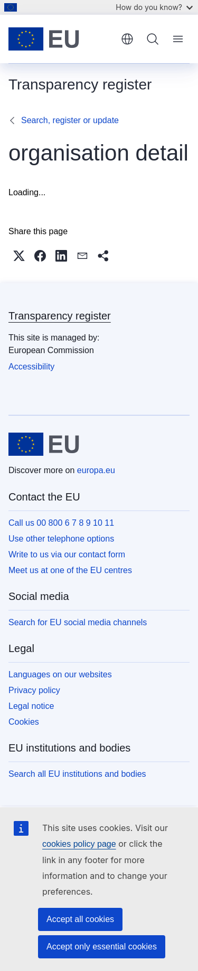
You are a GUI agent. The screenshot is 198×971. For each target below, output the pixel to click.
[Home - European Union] (61, 39)
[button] (19, 255)
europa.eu (96, 470)
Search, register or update (70, 120)
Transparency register (59, 316)
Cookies (23, 721)
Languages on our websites (60, 674)
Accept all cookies (80, 919)
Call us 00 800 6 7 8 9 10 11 (61, 522)
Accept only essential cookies (101, 946)
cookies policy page (79, 843)
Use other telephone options (61, 538)
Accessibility (31, 366)
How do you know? (154, 7)
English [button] (127, 39)
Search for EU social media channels (77, 622)
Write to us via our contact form (66, 554)
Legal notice (31, 706)
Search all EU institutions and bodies (77, 773)
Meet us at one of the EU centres (70, 570)
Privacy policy (34, 690)
